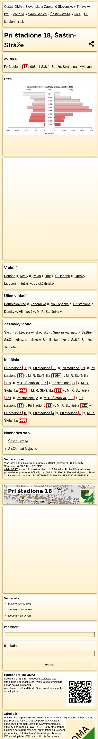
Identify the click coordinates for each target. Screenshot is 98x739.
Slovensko (33, 6)
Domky (9, 311)
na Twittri (37, 681)
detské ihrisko (44, 283)
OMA (18, 6)
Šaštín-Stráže (60, 14)
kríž (48, 276)
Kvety (24, 276)
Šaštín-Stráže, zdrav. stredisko (26, 332)
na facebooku (32, 678)
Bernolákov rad (15, 304)
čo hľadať (11, 646)
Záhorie (18, 14)
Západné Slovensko (58, 6)
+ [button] (9, 165)
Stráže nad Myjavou (22, 448)
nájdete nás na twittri (20, 603)
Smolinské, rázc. (65, 332)
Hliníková (25, 311)
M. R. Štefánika (48, 311)
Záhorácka (38, 304)
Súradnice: (10, 466)
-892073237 (76, 463)
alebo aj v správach (19, 615)
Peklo (37, 276)
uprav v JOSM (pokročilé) (53, 463)
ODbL (23, 720)
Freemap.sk (54, 253)
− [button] (9, 171)
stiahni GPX (11, 469)
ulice (77, 14)
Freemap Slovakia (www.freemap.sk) (38, 723)
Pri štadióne (16, 66)
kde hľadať (12, 627)
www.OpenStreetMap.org (52, 717)
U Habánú (62, 276)
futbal (25, 283)
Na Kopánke (60, 304)
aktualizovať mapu (26, 463)
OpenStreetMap (33, 253)
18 (22, 21)
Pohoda (9, 276)
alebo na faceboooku (20, 609)
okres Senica (37, 14)
